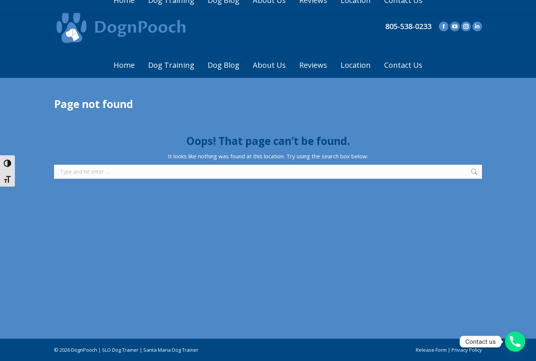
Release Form (431, 349)
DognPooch (84, 349)
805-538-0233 (408, 26)
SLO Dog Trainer (120, 349)
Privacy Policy (467, 349)
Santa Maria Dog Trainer (170, 349)
